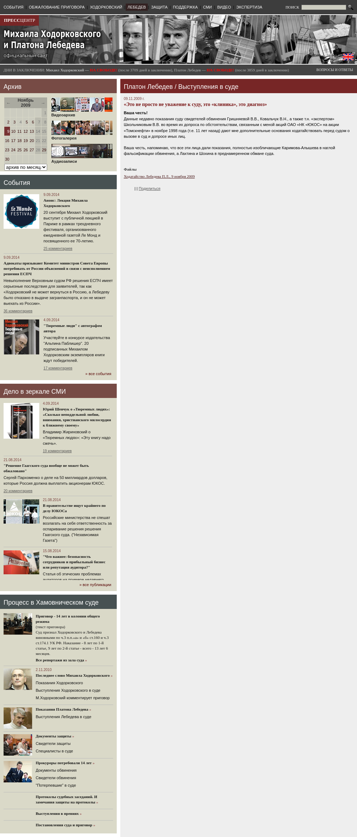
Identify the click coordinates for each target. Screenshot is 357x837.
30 (7, 159)
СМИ (207, 7)
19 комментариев (57, 451)
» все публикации (95, 585)
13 (32, 131)
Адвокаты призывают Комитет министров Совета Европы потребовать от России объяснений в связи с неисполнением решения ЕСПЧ (57, 268)
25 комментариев (58, 249)
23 (7, 150)
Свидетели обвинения (56, 778)
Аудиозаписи (81, 159)
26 (26, 150)
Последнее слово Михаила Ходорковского (73, 675)
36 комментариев (18, 311)
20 (32, 140)
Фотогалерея (81, 136)
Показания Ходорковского (59, 683)
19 (26, 140)
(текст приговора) (50, 627)
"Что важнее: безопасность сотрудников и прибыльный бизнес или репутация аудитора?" (74, 561)
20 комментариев (18, 491)
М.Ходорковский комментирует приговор (73, 698)
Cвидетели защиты (53, 743)
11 (19, 131)
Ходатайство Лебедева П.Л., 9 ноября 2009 (159, 176)
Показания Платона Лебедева (62, 709)
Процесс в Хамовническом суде (51, 602)
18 (19, 140)
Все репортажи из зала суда (60, 660)
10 (13, 131)
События (17, 182)
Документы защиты (53, 736)
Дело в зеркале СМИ (35, 391)
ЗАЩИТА (159, 7)
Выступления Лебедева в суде (63, 717)
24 (13, 150)
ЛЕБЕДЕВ (136, 7)
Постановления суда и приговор (64, 825)
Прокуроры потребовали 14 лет (64, 763)
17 (13, 140)
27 (32, 150)
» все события (98, 374)
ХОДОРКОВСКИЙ (106, 7)
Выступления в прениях (57, 813)
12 (26, 131)
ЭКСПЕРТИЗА (249, 7)
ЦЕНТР (19, 20)
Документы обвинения (56, 770)
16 (7, 140)
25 (19, 150)
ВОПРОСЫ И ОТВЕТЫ (334, 70)
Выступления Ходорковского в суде (68, 690)
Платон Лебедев (148, 86)
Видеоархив (81, 113)
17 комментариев (58, 368)
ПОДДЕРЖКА (185, 7)
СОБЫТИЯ (14, 7)
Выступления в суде (208, 86)
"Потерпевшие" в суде (56, 785)
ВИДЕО (224, 7)
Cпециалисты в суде (54, 751)
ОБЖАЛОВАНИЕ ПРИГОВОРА (57, 7)
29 (44, 150)
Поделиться (150, 188)
